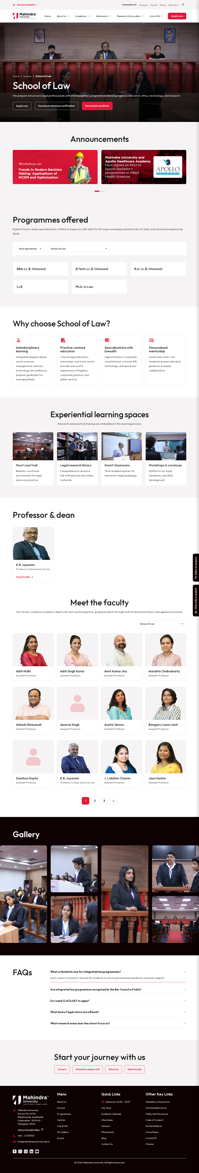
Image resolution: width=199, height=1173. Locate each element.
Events (60, 1138)
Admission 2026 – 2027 (118, 1101)
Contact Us (107, 1144)
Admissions (103, 16)
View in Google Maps (29, 1129)
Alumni (163, 5)
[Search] (183, 5)
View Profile (23, 577)
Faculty (153, 5)
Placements (107, 1132)
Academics (83, 16)
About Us (63, 16)
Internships (107, 1119)
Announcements (26, 4)
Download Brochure (156, 1107)
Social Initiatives (154, 1126)
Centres (61, 1119)
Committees (152, 1132)
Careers (62, 1069)
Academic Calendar (111, 1113)
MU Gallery (63, 1132)
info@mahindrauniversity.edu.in (34, 1141)
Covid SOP (151, 1138)
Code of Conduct (154, 1119)
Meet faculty (134, 1069)
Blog (103, 1138)
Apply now (177, 16)
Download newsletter (97, 105)
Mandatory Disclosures (158, 1101)
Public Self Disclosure (157, 1113)
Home (47, 16)
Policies (150, 1144)
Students (143, 5)
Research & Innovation (130, 16)
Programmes (64, 1113)
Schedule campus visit (88, 1069)
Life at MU (157, 16)
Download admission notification (56, 105)
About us (114, 1069)
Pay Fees (106, 1107)
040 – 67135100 (26, 1135)
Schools (27, 76)
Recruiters (173, 5)
